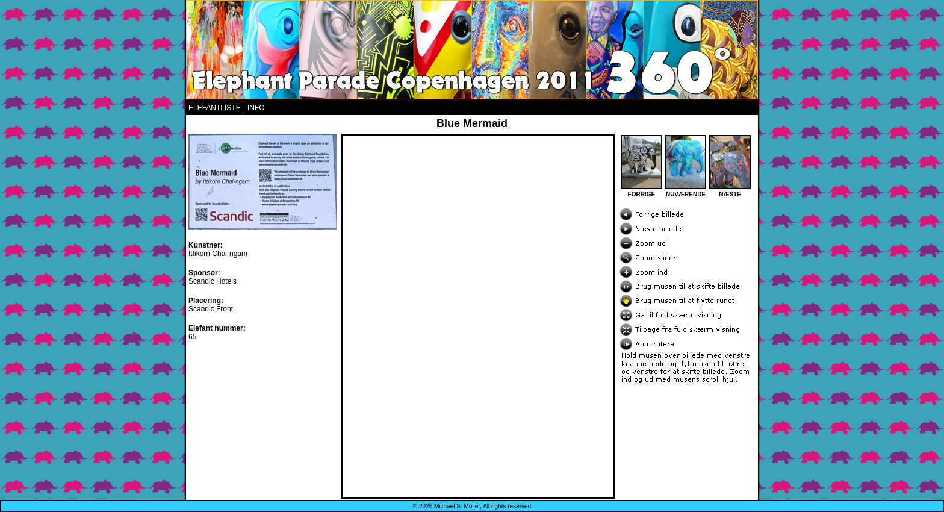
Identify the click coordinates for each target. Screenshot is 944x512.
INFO (256, 108)
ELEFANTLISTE (214, 108)
